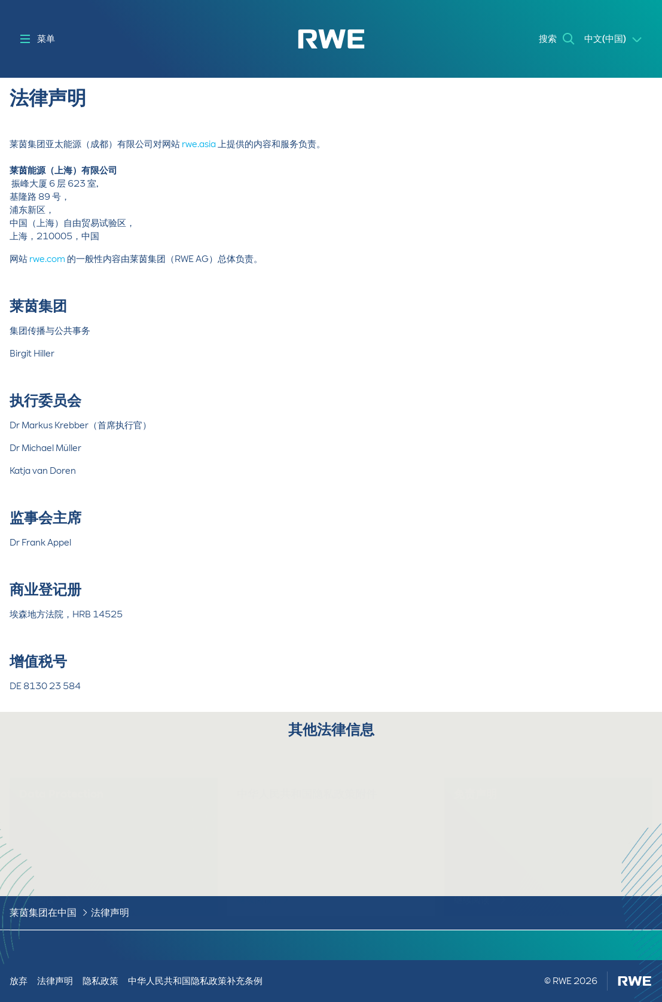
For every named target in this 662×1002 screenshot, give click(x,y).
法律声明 (110, 912)
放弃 (19, 981)
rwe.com (47, 259)
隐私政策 (100, 981)
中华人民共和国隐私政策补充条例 (195, 981)
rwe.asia (199, 144)
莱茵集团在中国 (43, 912)
